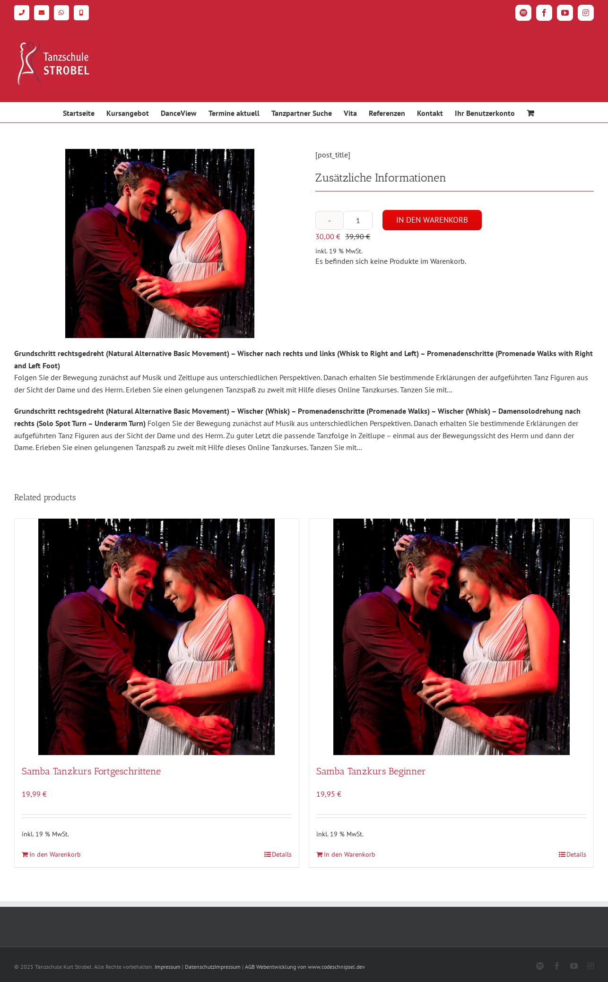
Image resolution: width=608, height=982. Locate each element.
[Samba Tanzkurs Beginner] (451, 637)
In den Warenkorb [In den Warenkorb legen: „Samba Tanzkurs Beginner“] (349, 854)
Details (282, 854)
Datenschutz (200, 966)
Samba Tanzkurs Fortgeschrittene (91, 771)
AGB (250, 966)
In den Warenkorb (432, 220)
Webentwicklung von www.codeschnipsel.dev (310, 966)
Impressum (168, 966)
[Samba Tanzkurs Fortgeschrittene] (157, 637)
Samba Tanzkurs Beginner (371, 771)
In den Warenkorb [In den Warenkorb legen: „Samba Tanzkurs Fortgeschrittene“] (55, 854)
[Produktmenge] (358, 220)
